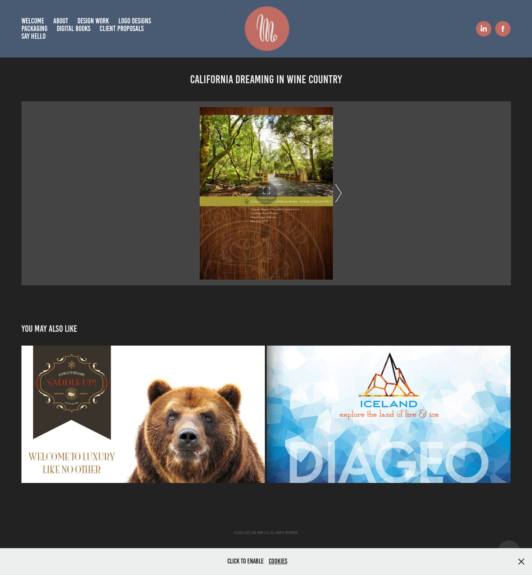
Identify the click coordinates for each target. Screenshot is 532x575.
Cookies (278, 561)
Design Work (93, 21)
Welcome (32, 21)
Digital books (73, 29)
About (60, 21)
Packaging (34, 29)
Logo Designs (134, 21)
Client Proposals (122, 29)
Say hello (33, 36)
